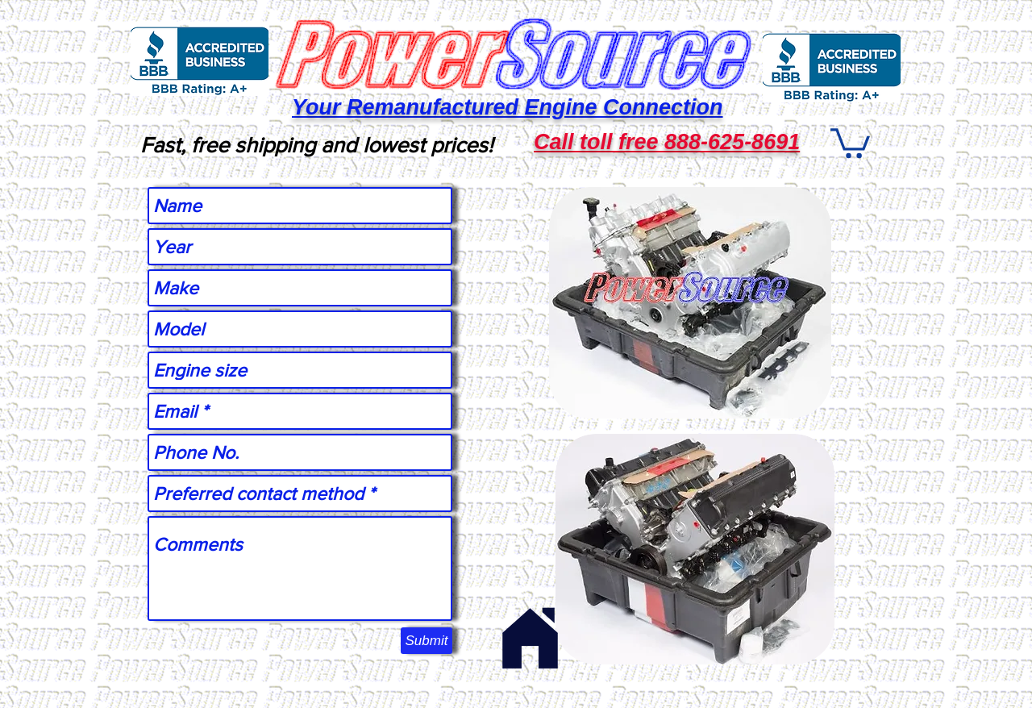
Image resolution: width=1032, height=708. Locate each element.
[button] (850, 141)
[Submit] (426, 640)
